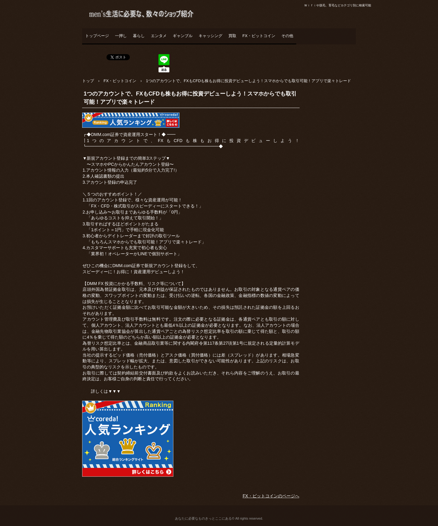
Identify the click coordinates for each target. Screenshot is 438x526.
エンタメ (159, 35)
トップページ (97, 35)
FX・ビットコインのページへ (271, 495)
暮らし (139, 35)
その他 (287, 35)
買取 (232, 35)
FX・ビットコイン (258, 35)
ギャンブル (183, 35)
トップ (88, 80)
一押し (121, 35)
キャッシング (210, 35)
